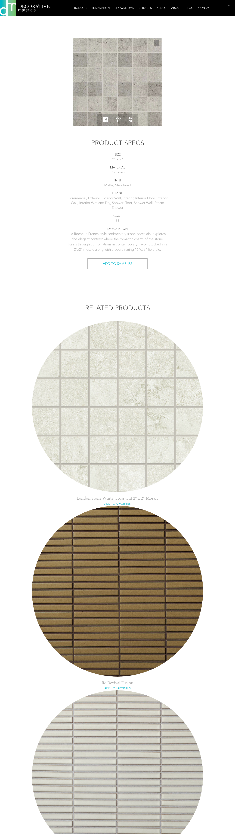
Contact (205, 8)
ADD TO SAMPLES (117, 263)
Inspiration (101, 8)
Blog (189, 8)
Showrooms (124, 8)
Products (80, 8)
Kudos (161, 8)
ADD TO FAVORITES (117, 504)
